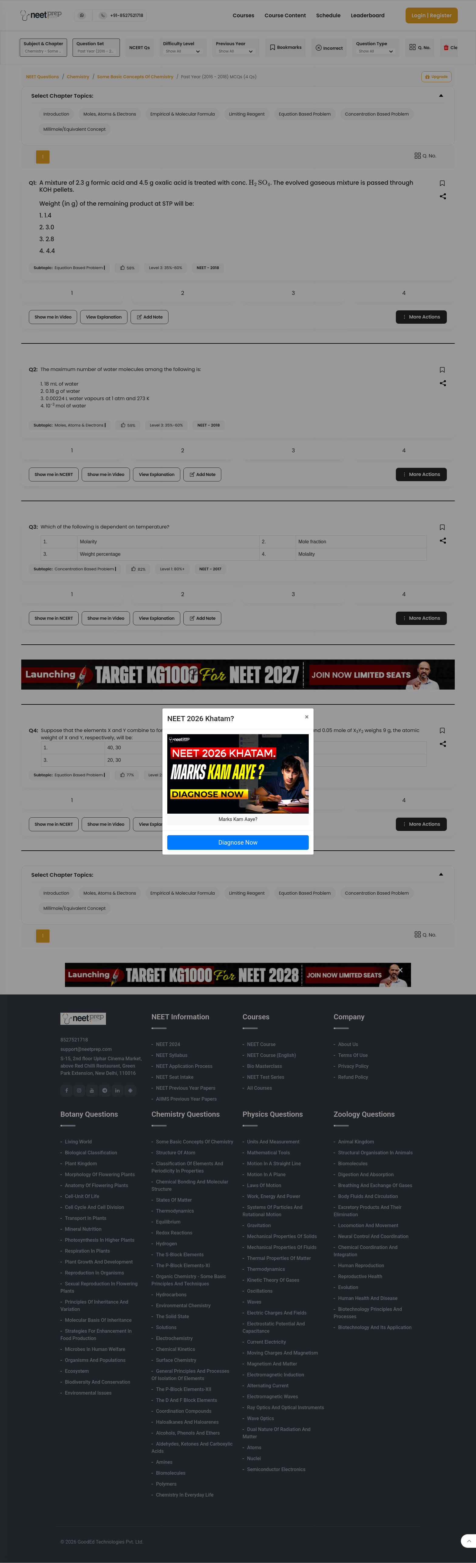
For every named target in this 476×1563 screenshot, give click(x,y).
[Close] (307, 716)
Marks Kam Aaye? (238, 819)
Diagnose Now (237, 842)
